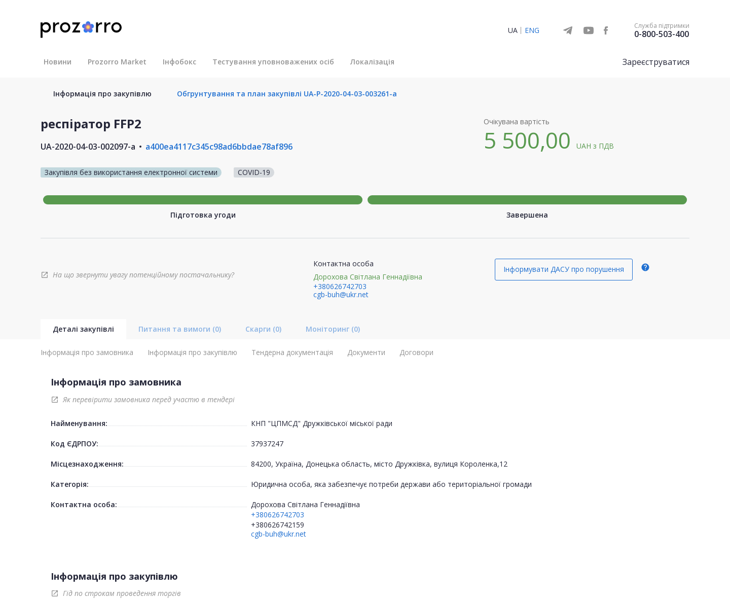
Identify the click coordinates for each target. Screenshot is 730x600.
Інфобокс (179, 61)
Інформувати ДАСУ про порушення (563, 269)
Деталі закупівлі (83, 329)
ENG (532, 30)
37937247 (267, 443)
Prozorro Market (117, 61)
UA (513, 30)
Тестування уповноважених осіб (273, 61)
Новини (57, 61)
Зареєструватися (656, 61)
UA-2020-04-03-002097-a (88, 146)
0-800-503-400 (661, 34)
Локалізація (372, 61)
